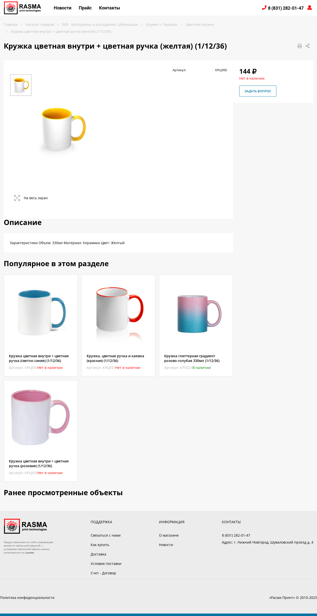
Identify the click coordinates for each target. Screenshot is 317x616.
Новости (62, 7)
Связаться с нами (106, 535)
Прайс (85, 7)
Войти (310, 8)
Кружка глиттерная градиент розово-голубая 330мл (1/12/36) (191, 358)
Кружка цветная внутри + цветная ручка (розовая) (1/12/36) (39, 463)
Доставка (98, 554)
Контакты (109, 7)
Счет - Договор (103, 573)
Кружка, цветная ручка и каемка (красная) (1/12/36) (115, 358)
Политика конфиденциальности (27, 597)
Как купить (100, 544)
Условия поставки (106, 563)
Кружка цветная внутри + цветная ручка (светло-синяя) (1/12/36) (39, 358)
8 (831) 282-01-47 (286, 8)
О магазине (169, 535)
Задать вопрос (257, 91)
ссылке (29, 552)
